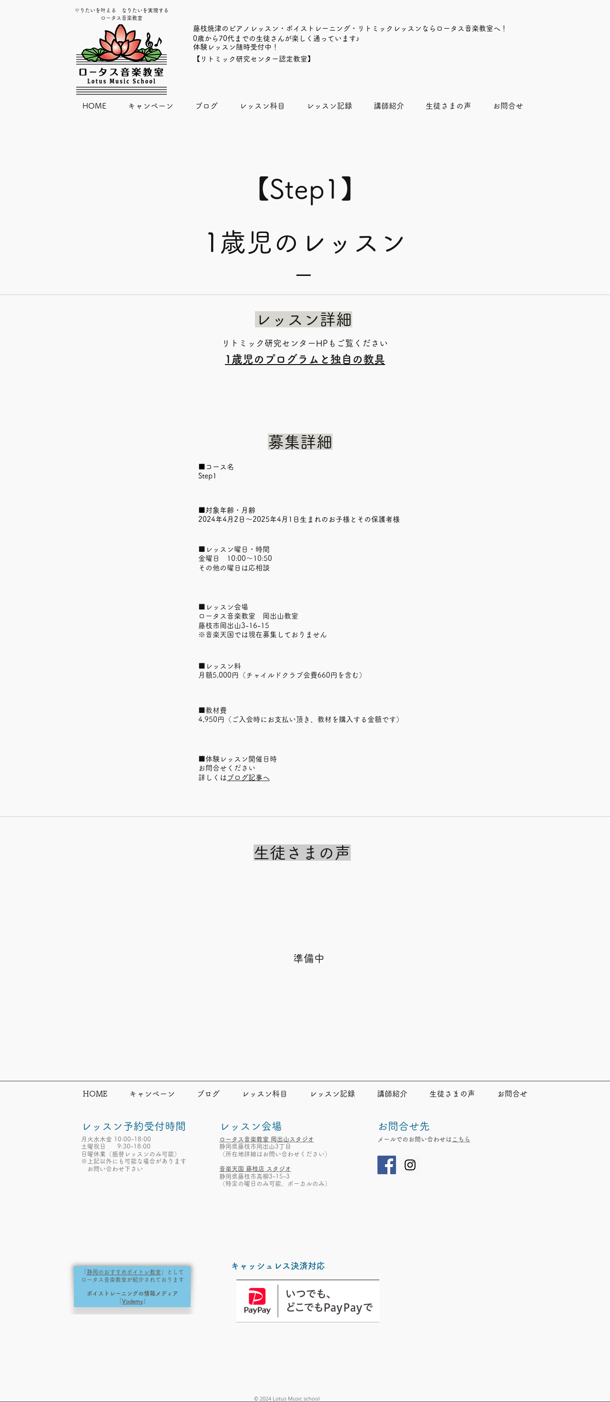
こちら (461, 1139)
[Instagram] (410, 1165)
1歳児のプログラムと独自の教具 (305, 359)
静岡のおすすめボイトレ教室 (124, 1272)
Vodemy (132, 1301)
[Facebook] (386, 1165)
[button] (261, 106)
